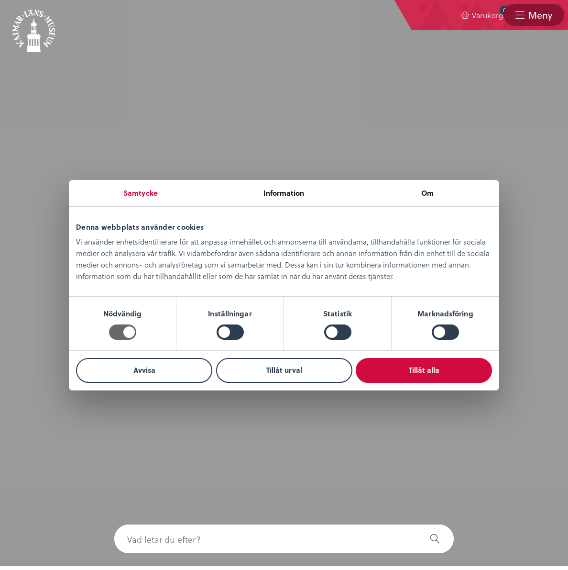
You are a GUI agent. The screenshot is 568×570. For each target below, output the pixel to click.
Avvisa (144, 370)
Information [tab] (283, 193)
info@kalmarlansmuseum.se (310, 530)
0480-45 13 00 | (234, 530)
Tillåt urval (284, 370)
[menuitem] (437, 15)
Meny (540, 15)
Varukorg (445, 13)
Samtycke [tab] (140, 193)
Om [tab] (427, 193)
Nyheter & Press (230, 391)
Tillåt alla (424, 370)
